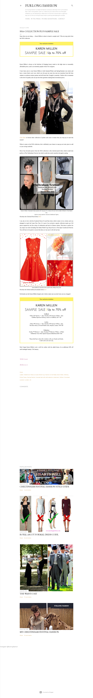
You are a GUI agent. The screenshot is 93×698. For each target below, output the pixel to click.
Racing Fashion (31, 377)
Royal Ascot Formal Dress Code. (39, 534)
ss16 (44, 377)
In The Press (36, 19)
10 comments (28, 635)
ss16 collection (49, 377)
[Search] (72, 5)
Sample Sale (39, 377)
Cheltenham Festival (29, 374)
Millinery (66, 374)
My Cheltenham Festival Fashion (39, 631)
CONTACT (61, 19)
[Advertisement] (46, 448)
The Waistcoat (28, 593)
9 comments (27, 490)
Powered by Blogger (46, 692)
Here (40, 216)
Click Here (23, 137)
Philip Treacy (23, 377)
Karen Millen (60, 374)
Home (27, 19)
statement (56, 377)
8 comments (27, 538)
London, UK (28, 380)
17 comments (27, 597)
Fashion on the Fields (50, 374)
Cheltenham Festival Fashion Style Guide (44, 486)
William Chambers (65, 377)
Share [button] (21, 372)
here (45, 289)
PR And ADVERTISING (49, 19)
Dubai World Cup (40, 374)
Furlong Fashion (41, 5)
